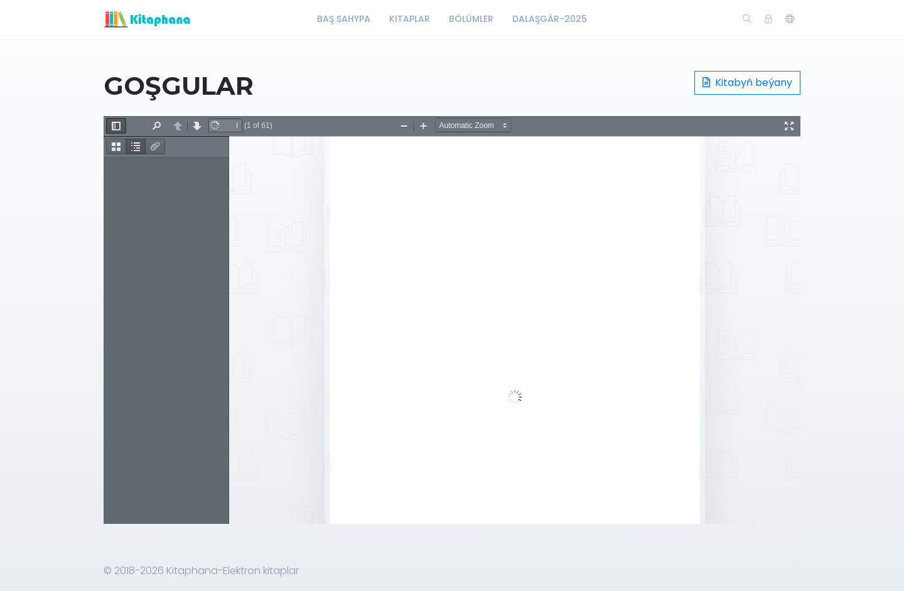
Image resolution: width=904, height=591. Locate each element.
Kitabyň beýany (747, 82)
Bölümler (471, 19)
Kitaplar (409, 19)
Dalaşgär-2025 (549, 19)
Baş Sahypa (343, 19)
